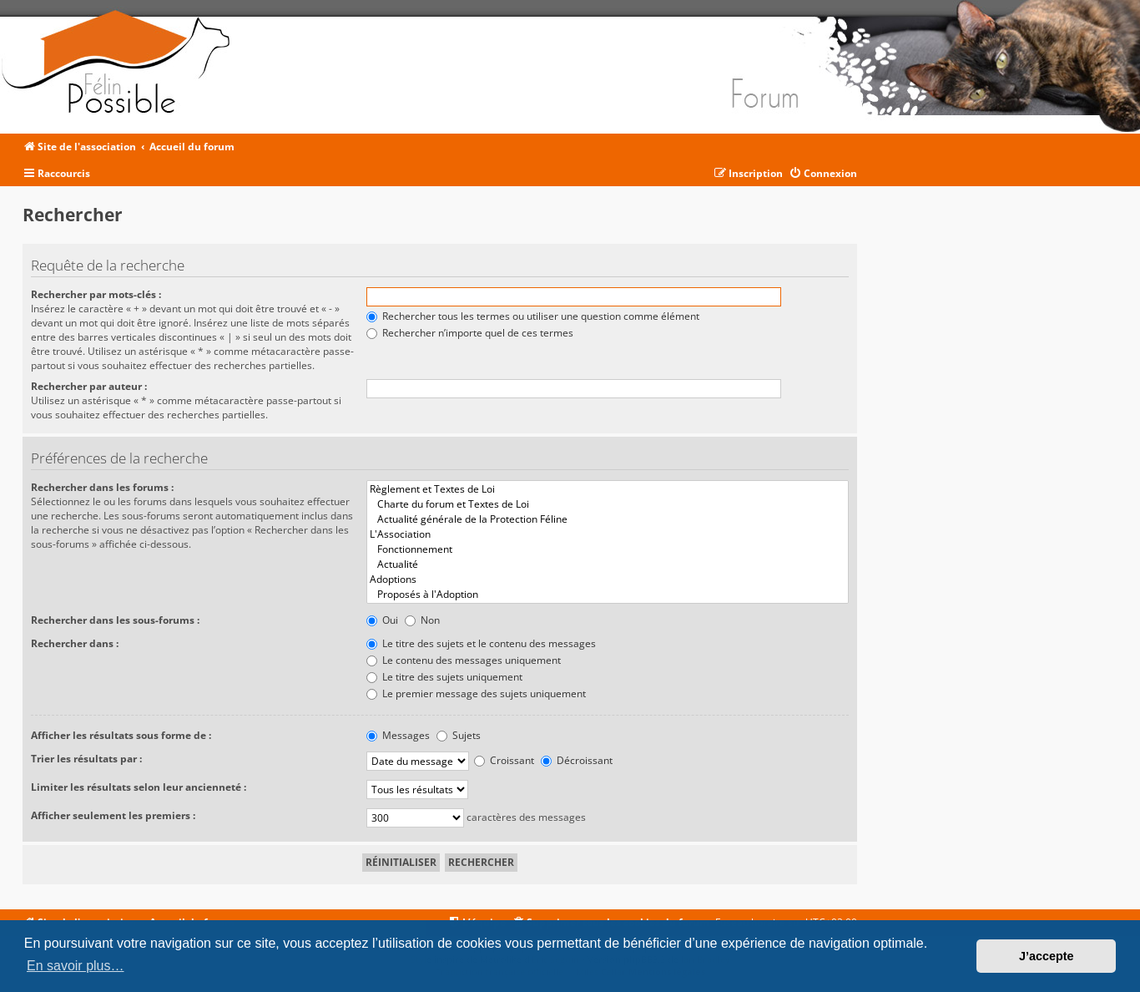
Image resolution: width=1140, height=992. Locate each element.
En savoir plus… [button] (75, 966)
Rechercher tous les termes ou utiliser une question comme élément (532, 316)
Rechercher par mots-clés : (96, 294)
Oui (382, 620)
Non (422, 620)
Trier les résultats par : (86, 759)
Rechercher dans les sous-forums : (115, 620)
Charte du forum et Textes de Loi (607, 504)
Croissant (504, 760)
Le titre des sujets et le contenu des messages (481, 643)
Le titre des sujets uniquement (444, 677)
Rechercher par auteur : (89, 386)
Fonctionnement (607, 549)
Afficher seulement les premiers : (113, 815)
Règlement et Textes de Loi (607, 489)
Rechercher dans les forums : (102, 487)
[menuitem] (823, 174)
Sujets (458, 735)
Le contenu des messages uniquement (463, 660)
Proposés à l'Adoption (607, 594)
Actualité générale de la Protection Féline (607, 519)
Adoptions (607, 579)
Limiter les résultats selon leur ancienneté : (138, 787)
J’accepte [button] (1046, 956)
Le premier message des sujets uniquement (476, 693)
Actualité (607, 564)
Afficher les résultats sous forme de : (121, 735)
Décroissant (577, 760)
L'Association (607, 534)
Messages (398, 735)
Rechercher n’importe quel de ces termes (469, 333)
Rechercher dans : (75, 643)
